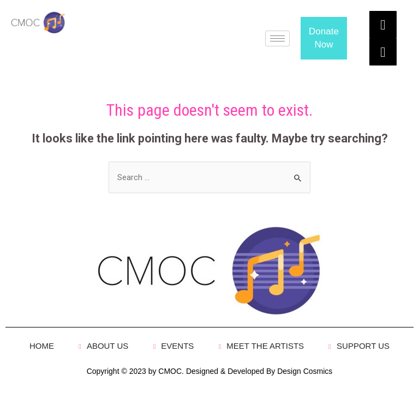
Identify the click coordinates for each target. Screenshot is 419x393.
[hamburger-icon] (277, 38)
